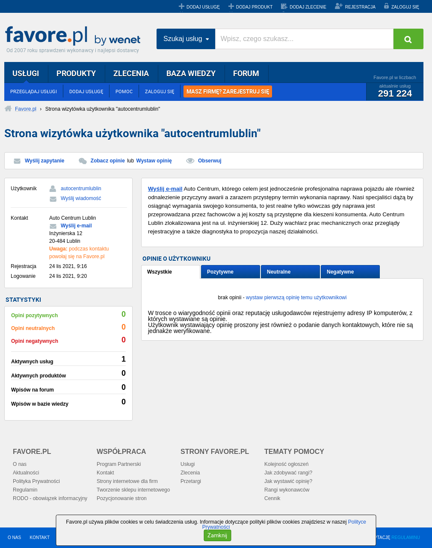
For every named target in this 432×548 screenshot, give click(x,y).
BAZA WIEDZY (191, 73)
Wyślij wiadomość (81, 198)
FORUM (246, 73)
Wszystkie (159, 272)
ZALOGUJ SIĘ (405, 7)
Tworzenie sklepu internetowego (133, 490)
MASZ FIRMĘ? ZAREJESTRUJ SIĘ (227, 91)
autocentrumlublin (81, 189)
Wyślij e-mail (76, 226)
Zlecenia (190, 473)
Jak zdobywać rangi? (288, 473)
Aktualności (26, 473)
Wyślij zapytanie (44, 161)
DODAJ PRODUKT (254, 7)
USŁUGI (25, 73)
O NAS (14, 537)
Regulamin (25, 490)
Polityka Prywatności (36, 481)
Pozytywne (220, 272)
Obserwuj (210, 161)
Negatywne (340, 272)
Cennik (272, 498)
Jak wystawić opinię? (288, 481)
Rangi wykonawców (286, 490)
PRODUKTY (76, 73)
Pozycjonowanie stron (122, 498)
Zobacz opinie (108, 161)
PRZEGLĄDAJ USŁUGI (33, 91)
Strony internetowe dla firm (127, 481)
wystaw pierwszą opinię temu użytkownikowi (296, 298)
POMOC (124, 91)
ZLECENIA (131, 73)
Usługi (187, 464)
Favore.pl (74, 36)
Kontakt (105, 473)
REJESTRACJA (360, 7)
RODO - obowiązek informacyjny (50, 498)
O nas (20, 464)
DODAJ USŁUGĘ (203, 7)
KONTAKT (40, 537)
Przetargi (190, 481)
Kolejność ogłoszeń (286, 464)
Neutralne (278, 272)
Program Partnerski (119, 464)
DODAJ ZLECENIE (308, 7)
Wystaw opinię (154, 161)
